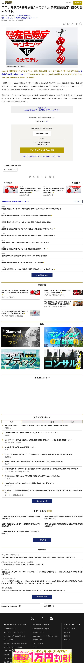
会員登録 (78, 3)
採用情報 (67, 636)
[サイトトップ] (8, 2)
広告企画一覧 (49, 606)
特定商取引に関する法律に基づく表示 (16, 643)
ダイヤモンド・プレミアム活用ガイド (14, 636)
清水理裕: (23, 15)
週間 (52, 422)
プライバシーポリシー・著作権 (13, 647)
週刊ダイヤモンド (38, 632)
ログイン (68, 2)
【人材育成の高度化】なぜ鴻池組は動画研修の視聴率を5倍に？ (20, 518)
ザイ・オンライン (38, 643)
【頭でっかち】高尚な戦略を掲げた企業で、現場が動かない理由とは (63, 518)
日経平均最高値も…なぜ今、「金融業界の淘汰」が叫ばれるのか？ (20, 525)
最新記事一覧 (42, 597)
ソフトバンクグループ (10, 169)
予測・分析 (9, 18)
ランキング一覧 (42, 501)
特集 (2, 18)
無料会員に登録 (42, 133)
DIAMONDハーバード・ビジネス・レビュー (46, 636)
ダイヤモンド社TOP (70, 629)
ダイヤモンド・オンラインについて (15, 624)
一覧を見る (42, 540)
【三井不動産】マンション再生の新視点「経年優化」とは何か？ (20, 532)
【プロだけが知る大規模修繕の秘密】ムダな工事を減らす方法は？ (63, 525)
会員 (72, 422)
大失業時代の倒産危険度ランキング (26, 18)
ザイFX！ (35, 647)
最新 (11, 422)
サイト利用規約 (8, 640)
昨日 (32, 422)
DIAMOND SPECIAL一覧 (11, 606)
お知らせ (67, 640)
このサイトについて (10, 629)
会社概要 (67, 632)
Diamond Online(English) (41, 629)
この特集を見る (42, 275)
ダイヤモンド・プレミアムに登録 (42, 150)
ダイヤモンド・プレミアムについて (14, 632)
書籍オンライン (37, 640)
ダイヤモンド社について (72, 624)
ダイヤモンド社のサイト (41, 624)
